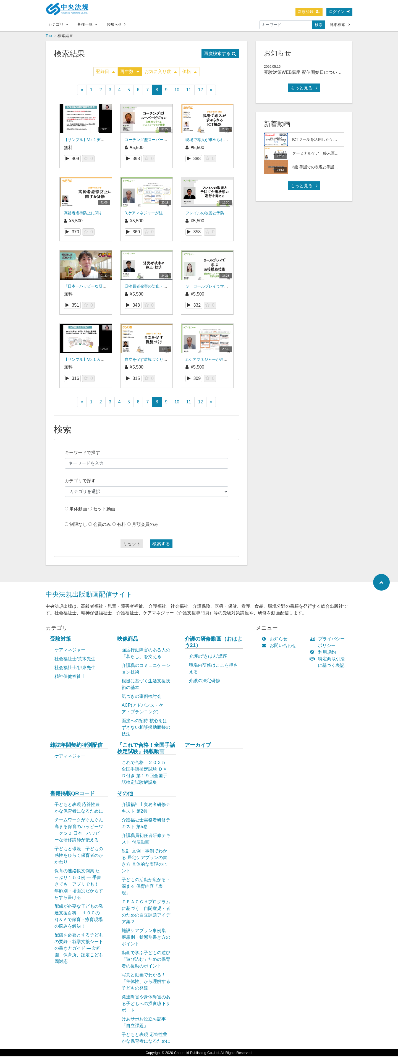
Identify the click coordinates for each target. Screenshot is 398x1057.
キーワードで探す (82, 453)
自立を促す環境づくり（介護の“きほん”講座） (165, 360)
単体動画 (78, 510)
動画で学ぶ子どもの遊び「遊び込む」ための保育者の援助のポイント (146, 960)
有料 (121, 525)
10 (176, 90)
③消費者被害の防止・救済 (148, 287)
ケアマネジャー (69, 651)
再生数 (129, 72)
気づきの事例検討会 (141, 697)
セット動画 (104, 510)
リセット (132, 544)
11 (188, 90)
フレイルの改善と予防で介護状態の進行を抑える (228, 214)
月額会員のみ (145, 525)
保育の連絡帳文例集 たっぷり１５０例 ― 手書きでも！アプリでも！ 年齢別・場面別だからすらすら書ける (78, 885)
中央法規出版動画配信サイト (89, 595)
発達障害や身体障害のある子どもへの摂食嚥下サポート (146, 1005)
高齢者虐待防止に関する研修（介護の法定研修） (106, 214)
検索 (319, 25)
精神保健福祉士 (69, 677)
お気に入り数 (161, 72)
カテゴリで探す (80, 481)
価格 (189, 72)
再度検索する (220, 54)
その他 (125, 794)
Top (49, 37)
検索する (161, 544)
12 (200, 90)
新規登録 (309, 12)
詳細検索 (340, 25)
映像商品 (127, 640)
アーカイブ (198, 746)
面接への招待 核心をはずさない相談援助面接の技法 (146, 728)
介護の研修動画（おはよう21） (213, 643)
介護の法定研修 (204, 681)
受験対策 (60, 640)
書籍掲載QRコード (72, 794)
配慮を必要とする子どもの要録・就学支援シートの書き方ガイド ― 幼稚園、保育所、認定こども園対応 (78, 949)
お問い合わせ (280, 646)
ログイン (339, 12)
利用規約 (324, 653)
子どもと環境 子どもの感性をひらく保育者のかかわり (78, 856)
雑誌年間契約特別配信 (76, 746)
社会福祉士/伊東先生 (74, 668)
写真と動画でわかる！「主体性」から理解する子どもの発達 (146, 982)
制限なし (78, 525)
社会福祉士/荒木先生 (74, 659)
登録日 (105, 72)
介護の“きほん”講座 (208, 657)
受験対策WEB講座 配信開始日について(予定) (309, 73)
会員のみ (102, 525)
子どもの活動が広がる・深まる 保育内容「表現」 (146, 887)
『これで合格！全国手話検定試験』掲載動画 (146, 749)
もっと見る (304, 89)
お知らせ (115, 24)
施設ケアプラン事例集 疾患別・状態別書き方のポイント (146, 938)
